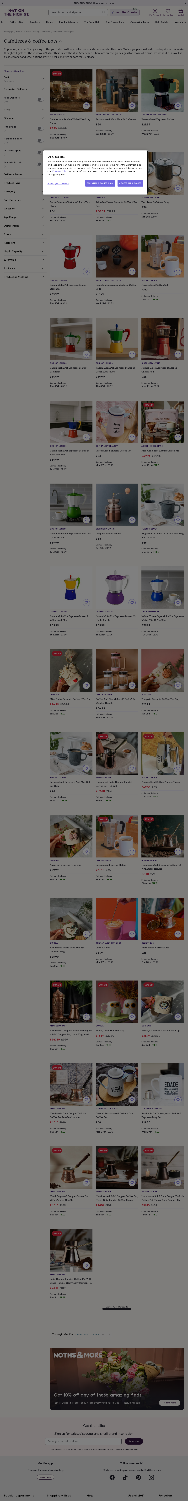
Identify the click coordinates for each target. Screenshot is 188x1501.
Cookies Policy (60, 171)
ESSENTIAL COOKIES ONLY (100, 183)
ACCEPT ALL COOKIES (130, 183)
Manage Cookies (58, 183)
